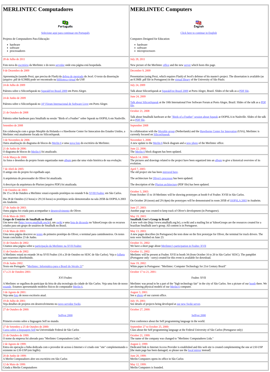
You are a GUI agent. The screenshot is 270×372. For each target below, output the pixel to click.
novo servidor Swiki (69, 303)
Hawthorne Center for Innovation (218, 131)
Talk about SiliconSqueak (144, 102)
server (187, 65)
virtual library (182, 79)
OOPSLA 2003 (238, 200)
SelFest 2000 (65, 315)
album (67, 160)
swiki (59, 222)
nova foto (75, 143)
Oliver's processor (163, 178)
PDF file (244, 90)
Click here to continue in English (198, 32)
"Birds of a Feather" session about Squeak (195, 116)
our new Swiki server (188, 303)
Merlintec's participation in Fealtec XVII (183, 245)
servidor (59, 65)
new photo (192, 143)
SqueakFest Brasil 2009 (54, 90)
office (166, 65)
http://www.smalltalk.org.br (34, 222)
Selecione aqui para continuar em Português (65, 32)
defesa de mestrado (73, 76)
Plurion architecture (166, 184)
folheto (121, 254)
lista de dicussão (79, 222)
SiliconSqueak (161, 134)
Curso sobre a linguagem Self (19, 329)
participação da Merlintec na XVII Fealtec (58, 245)
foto (16, 295)
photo (140, 295)
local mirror (194, 350)
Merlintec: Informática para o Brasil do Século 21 (55, 266)
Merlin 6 (57, 143)
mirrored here (170, 172)
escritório (23, 65)
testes (40, 234)
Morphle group (166, 131)
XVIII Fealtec (96, 193)
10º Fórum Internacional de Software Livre (65, 103)
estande (7, 286)
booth (253, 283)
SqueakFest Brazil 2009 (175, 90)
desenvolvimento (60, 210)
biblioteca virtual (66, 79)
